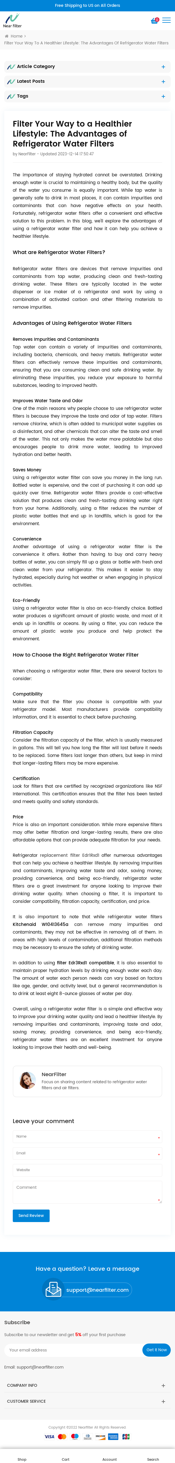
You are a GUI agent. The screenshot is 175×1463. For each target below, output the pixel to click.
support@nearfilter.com (97, 1290)
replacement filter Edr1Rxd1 (69, 855)
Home (14, 36)
